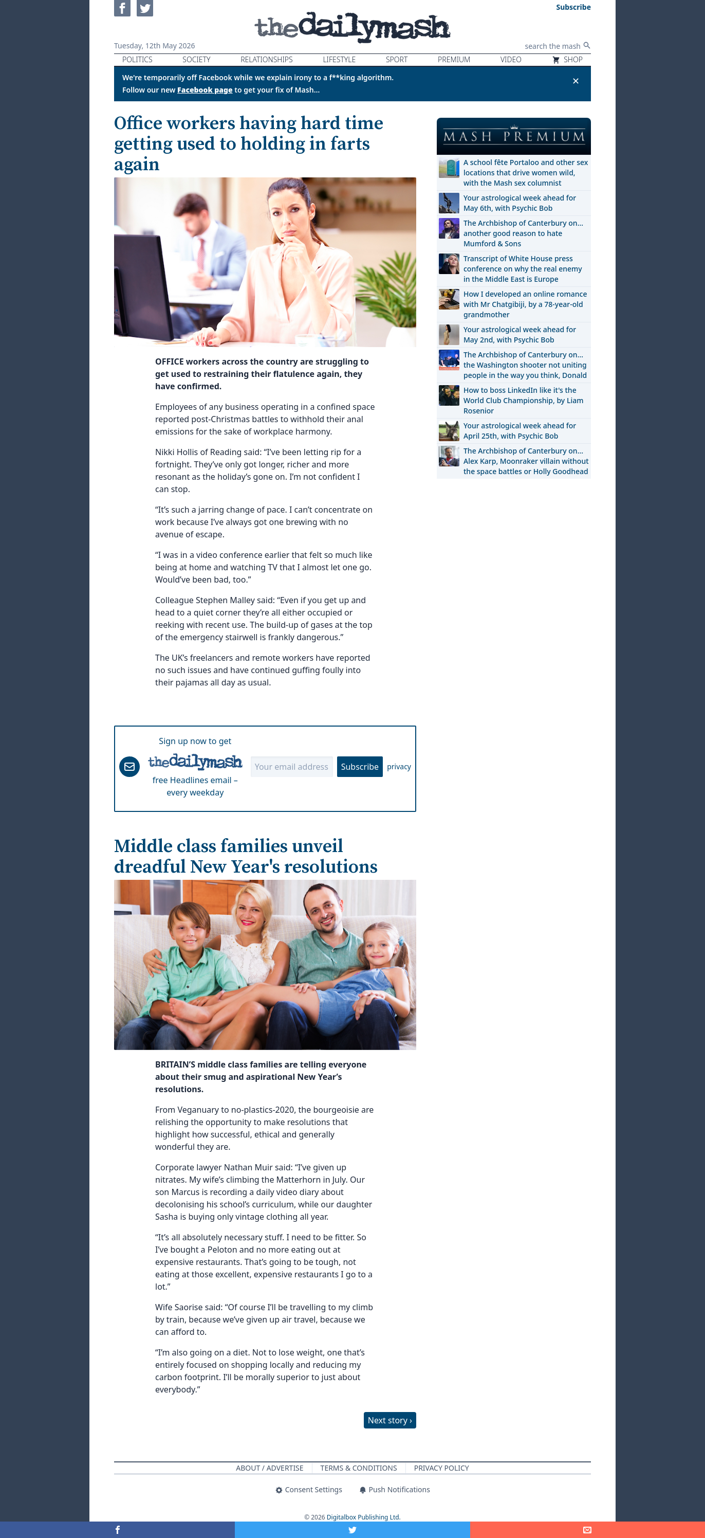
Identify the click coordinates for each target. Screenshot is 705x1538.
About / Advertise (269, 1468)
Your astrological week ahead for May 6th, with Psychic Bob (519, 203)
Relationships (266, 59)
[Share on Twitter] (352, 1530)
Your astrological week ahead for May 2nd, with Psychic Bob (519, 334)
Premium (454, 59)
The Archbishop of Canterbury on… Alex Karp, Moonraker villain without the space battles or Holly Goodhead (526, 461)
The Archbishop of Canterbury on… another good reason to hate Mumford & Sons (523, 233)
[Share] (587, 1530)
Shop (567, 59)
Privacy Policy (441, 1468)
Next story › (390, 1420)
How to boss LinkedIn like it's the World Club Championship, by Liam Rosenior (523, 400)
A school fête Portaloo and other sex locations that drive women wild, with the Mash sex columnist (525, 172)
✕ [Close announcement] (576, 81)
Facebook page (205, 90)
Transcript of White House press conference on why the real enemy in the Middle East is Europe (522, 269)
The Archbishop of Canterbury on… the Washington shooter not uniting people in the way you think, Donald (525, 365)
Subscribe (360, 766)
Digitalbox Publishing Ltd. (364, 1517)
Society (196, 59)
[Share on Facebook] (117, 1530)
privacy (399, 766)
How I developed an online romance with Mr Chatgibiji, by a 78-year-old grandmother (525, 304)
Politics (137, 59)
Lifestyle (339, 59)
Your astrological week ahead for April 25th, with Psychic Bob (519, 431)
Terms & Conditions (359, 1468)
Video (511, 59)
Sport (396, 59)
